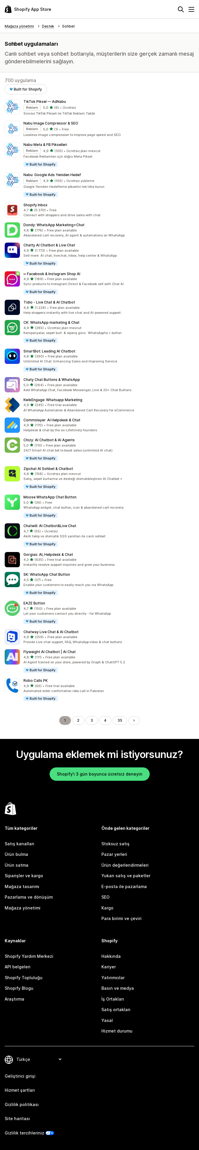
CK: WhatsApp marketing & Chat (51, 322)
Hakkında (111, 956)
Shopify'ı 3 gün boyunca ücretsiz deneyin (99, 773)
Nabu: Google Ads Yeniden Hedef (52, 175)
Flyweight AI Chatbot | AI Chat (49, 652)
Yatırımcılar (113, 977)
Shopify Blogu (19, 988)
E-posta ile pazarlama (124, 886)
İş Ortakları (112, 998)
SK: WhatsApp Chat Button (46, 574)
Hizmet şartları (20, 1090)
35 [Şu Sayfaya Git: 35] (120, 720)
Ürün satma (16, 865)
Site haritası (17, 1118)
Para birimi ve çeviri (121, 918)
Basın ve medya (117, 988)
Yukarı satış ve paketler (125, 875)
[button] (99, 107)
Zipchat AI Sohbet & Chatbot (48, 468)
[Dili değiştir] (38, 1059)
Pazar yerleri (114, 854)
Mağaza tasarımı (22, 886)
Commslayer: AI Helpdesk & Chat (51, 420)
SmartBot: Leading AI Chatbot (49, 351)
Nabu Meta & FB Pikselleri (45, 144)
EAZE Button (34, 603)
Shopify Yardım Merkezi (29, 956)
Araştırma (14, 998)
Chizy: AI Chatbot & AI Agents (49, 440)
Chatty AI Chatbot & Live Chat (49, 245)
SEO (105, 897)
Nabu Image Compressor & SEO (50, 123)
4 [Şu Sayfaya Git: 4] (105, 720)
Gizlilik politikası (22, 1104)
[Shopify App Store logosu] (28, 9)
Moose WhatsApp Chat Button (49, 497)
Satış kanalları (19, 843)
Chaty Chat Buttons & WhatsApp (51, 379)
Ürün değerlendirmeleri (125, 865)
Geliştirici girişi (20, 1076)
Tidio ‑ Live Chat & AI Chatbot (49, 302)
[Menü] (191, 9)
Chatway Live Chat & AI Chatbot (51, 632)
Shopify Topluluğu (23, 977)
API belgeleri (17, 966)
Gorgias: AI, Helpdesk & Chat (48, 554)
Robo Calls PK (35, 680)
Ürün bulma (16, 854)
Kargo (107, 907)
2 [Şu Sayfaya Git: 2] (78, 720)
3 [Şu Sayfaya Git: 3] (92, 720)
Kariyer (108, 966)
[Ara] (181, 9)
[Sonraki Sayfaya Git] (134, 720)
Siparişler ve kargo (24, 875)
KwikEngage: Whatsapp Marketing (52, 400)
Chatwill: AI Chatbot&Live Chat (49, 526)
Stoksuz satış (115, 843)
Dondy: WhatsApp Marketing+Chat (53, 225)
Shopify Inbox (35, 205)
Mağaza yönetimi (22, 907)
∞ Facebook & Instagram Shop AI (51, 274)
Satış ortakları (115, 1009)
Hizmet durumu (116, 1030)
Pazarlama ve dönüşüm (29, 897)
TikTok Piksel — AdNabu (44, 101)
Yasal (107, 1020)
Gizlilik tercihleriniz (24, 1132)
